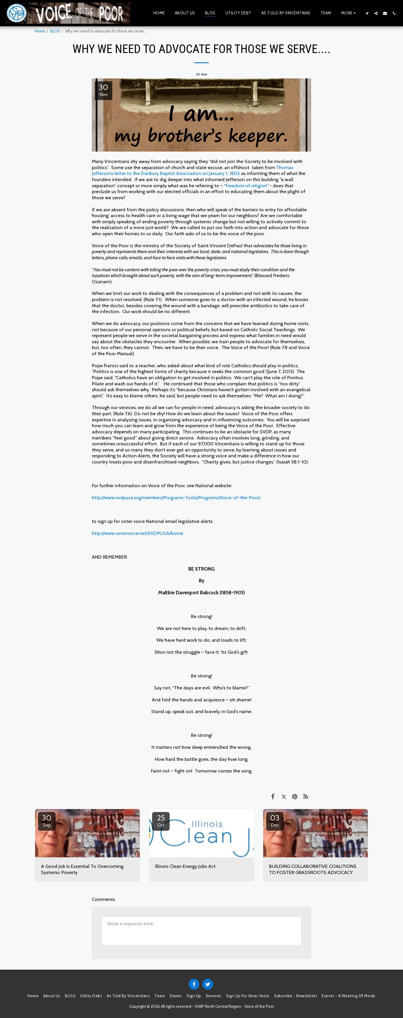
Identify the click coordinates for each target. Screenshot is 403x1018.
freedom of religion (246, 185)
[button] (367, 13)
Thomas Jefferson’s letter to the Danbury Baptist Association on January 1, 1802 (192, 170)
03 (275, 820)
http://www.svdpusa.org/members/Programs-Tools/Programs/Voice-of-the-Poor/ (176, 497)
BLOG (55, 31)
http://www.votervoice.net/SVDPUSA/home (137, 533)
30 (47, 820)
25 (161, 820)
